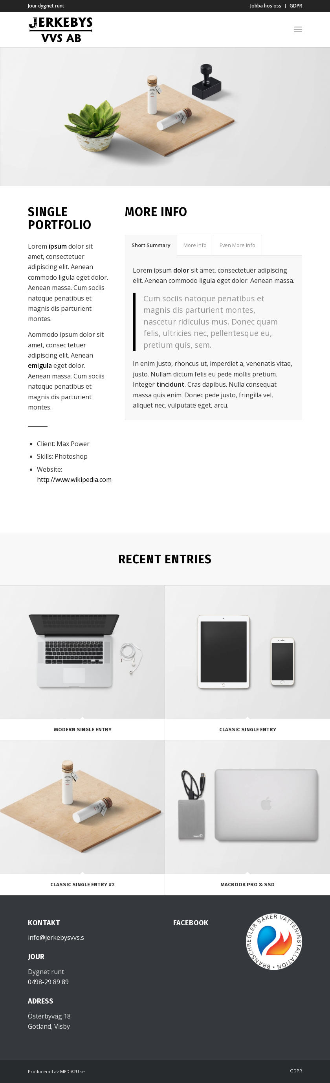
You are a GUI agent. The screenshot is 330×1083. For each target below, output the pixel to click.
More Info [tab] (195, 245)
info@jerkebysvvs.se (58, 937)
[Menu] (298, 29)
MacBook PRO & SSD (247, 884)
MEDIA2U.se (72, 1071)
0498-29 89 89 (48, 982)
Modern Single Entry (83, 729)
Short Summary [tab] (151, 245)
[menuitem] (266, 6)
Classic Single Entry (247, 729)
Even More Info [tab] (237, 245)
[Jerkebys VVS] (61, 29)
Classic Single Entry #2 (82, 884)
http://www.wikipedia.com (74, 479)
